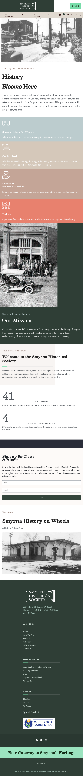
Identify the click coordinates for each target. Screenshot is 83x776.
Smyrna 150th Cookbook (32, 677)
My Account (27, 706)
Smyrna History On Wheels (18, 132)
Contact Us (27, 648)
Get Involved (9, 156)
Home (25, 631)
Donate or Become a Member (13, 185)
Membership (28, 681)
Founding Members (30, 670)
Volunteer (27, 642)
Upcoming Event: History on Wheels (37, 667)
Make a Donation (29, 645)
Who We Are (28, 635)
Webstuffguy (65, 771)
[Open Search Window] (80, 14)
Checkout (26, 699)
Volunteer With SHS (37, 15)
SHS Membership (9, 15)
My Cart (26, 702)
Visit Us (6, 214)
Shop (49, 15)
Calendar (23, 15)
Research (26, 638)
